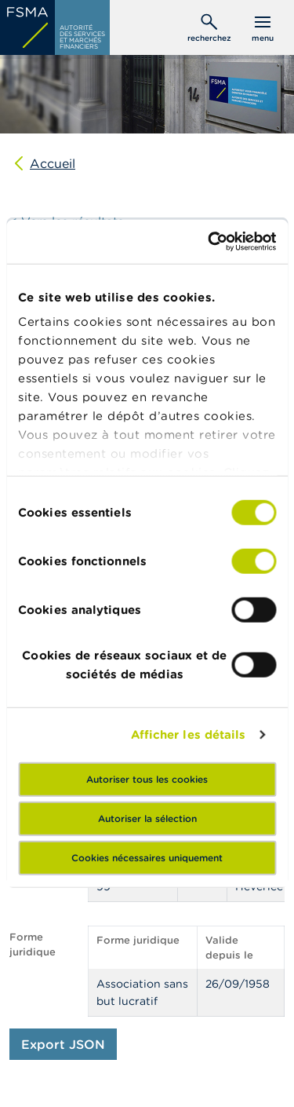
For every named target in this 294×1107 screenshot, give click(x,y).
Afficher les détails (188, 734)
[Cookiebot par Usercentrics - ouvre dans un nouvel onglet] (209, 242)
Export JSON (63, 1044)
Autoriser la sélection (147, 818)
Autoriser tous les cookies (147, 778)
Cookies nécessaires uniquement (147, 857)
